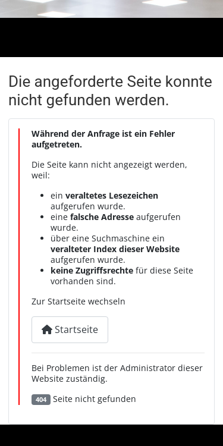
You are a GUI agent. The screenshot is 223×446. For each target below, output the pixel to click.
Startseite (70, 329)
